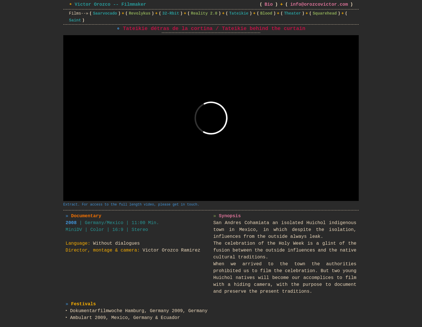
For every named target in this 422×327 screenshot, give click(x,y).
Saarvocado (105, 13)
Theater (292, 13)
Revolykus (140, 13)
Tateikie (238, 13)
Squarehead (325, 13)
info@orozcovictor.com (319, 4)
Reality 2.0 (204, 13)
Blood (266, 13)
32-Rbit (170, 13)
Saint (75, 20)
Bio (269, 4)
